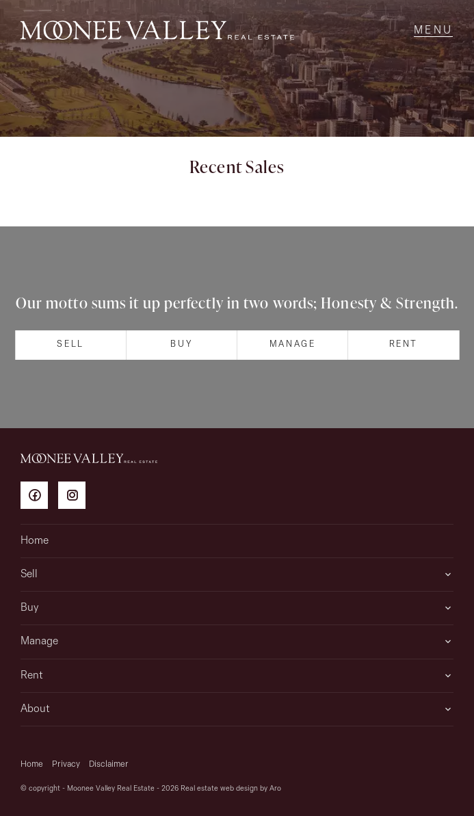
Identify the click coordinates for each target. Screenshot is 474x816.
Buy (181, 344)
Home (35, 541)
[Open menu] (433, 31)
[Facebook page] (39, 497)
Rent (403, 344)
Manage (292, 344)
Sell (70, 344)
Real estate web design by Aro (231, 789)
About (35, 709)
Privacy (66, 764)
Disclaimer (109, 764)
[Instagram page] (75, 497)
